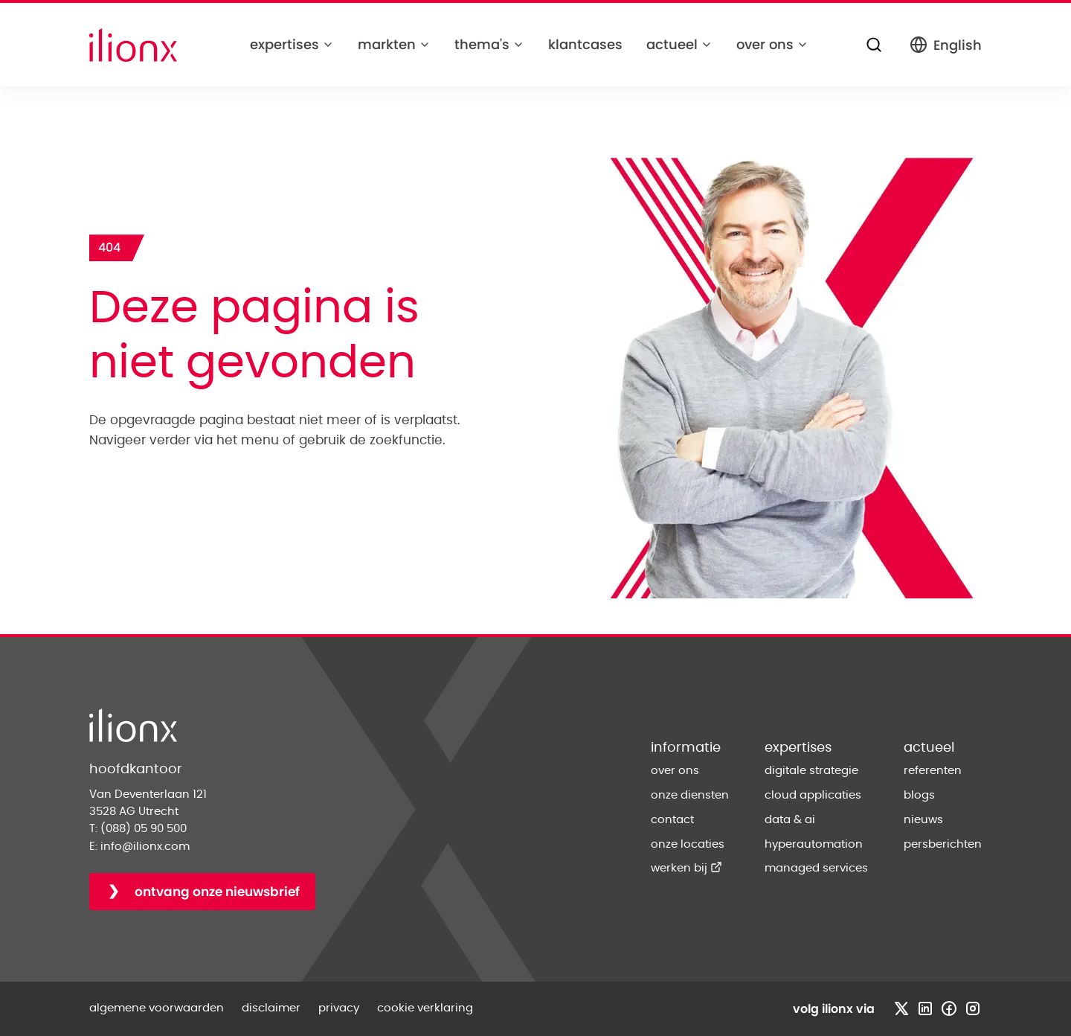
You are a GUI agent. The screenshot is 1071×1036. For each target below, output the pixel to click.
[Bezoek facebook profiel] (949, 1008)
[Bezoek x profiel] (901, 1008)
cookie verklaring (425, 1008)
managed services (816, 868)
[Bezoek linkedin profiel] (925, 1008)
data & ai (790, 819)
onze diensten (690, 795)
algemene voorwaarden (156, 1008)
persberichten (943, 844)
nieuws (923, 819)
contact (672, 819)
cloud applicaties (813, 795)
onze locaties (687, 844)
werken (686, 868)
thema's (489, 44)
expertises (292, 44)
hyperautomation (814, 844)
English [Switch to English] (946, 45)
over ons (772, 44)
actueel (679, 44)
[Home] (133, 45)
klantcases (585, 44)
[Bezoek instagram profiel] (973, 1008)
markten (394, 44)
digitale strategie (811, 770)
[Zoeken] (874, 45)
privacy (338, 1008)
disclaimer (271, 1008)
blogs (919, 795)
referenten (933, 770)
